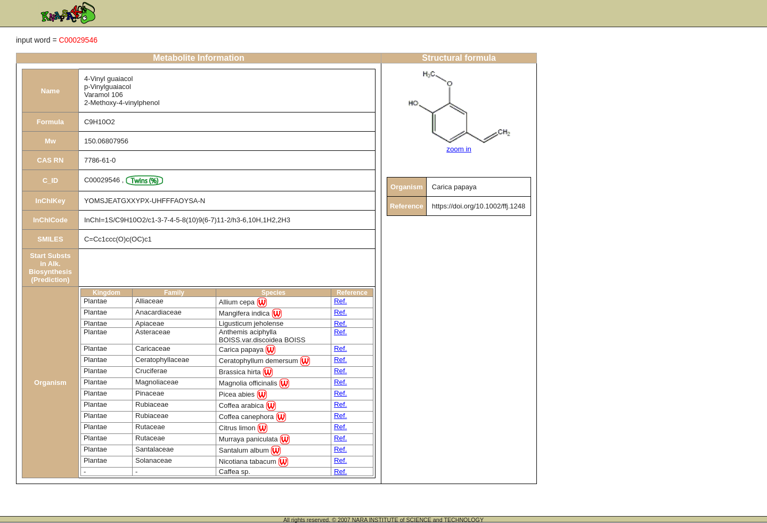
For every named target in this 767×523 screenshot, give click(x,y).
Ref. (340, 301)
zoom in (458, 149)
